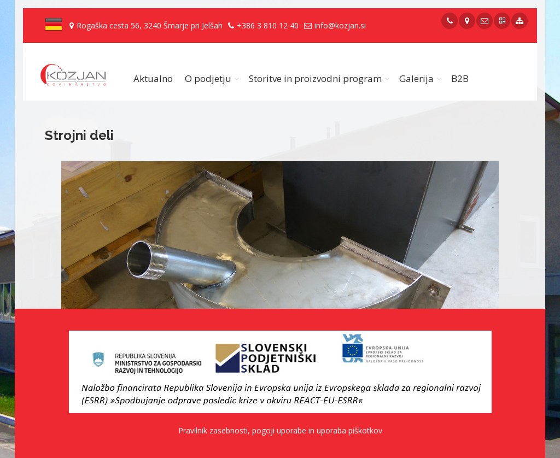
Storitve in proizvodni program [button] (315, 78)
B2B (460, 78)
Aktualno (153, 78)
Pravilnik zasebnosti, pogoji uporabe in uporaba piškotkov (280, 430)
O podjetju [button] (208, 78)
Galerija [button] (416, 78)
